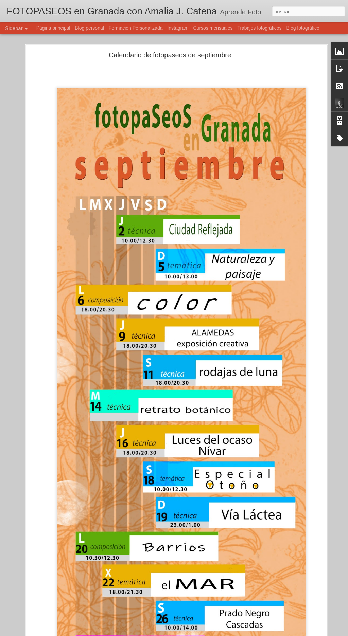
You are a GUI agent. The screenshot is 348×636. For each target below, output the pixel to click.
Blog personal (89, 28)
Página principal (53, 28)
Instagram (177, 28)
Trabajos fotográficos (259, 28)
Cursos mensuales (213, 28)
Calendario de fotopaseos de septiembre (170, 55)
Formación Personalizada (136, 28)
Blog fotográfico (302, 28)
